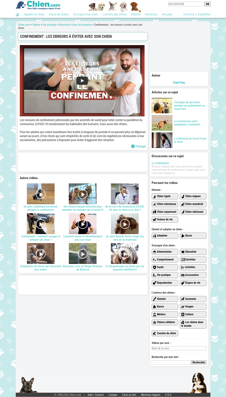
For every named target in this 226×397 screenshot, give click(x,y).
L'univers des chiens (114, 14)
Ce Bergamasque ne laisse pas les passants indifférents (125, 257)
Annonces (151, 14)
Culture (187, 314)
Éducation (188, 252)
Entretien (188, 259)
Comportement (163, 259)
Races (186, 236)
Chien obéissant (192, 212)
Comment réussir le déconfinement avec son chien (83, 227)
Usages (187, 307)
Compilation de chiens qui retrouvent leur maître (41, 257)
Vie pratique (162, 275)
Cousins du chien (164, 333)
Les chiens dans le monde (192, 323)
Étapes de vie (190, 283)
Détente (136, 14)
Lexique (112, 394)
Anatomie (188, 299)
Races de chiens (59, 14)
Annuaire (167, 14)
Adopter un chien (34, 14)
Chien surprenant (164, 212)
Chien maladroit (192, 204)
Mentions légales (150, 394)
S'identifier (204, 14)
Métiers (159, 314)
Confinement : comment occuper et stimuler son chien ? (41, 227)
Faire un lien (129, 394)
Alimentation (162, 252)
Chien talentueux (164, 204)
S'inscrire (188, 14)
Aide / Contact (96, 394)
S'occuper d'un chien (85, 14)
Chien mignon (191, 196)
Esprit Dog (179, 82)
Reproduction (162, 283)
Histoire (159, 299)
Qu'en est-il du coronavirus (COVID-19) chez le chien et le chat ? (125, 197)
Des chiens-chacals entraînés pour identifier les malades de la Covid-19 (83, 197)
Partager (138, 146)
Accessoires (190, 275)
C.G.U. (168, 394)
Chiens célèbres (164, 322)
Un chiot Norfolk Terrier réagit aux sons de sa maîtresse (125, 227)
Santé (158, 267)
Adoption (160, 236)
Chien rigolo (162, 196)
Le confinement (160, 163)
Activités (188, 267)
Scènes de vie (163, 219)
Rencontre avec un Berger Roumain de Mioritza (83, 257)
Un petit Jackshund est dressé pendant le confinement (41, 197)
